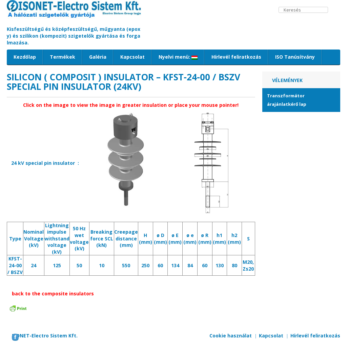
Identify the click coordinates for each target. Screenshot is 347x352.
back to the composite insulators (53, 293)
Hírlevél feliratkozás (236, 57)
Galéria (97, 57)
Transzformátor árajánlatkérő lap (286, 100)
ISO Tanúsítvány (295, 57)
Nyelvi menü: (178, 57)
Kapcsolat (132, 57)
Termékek (62, 57)
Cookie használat (230, 335)
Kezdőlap (25, 57)
